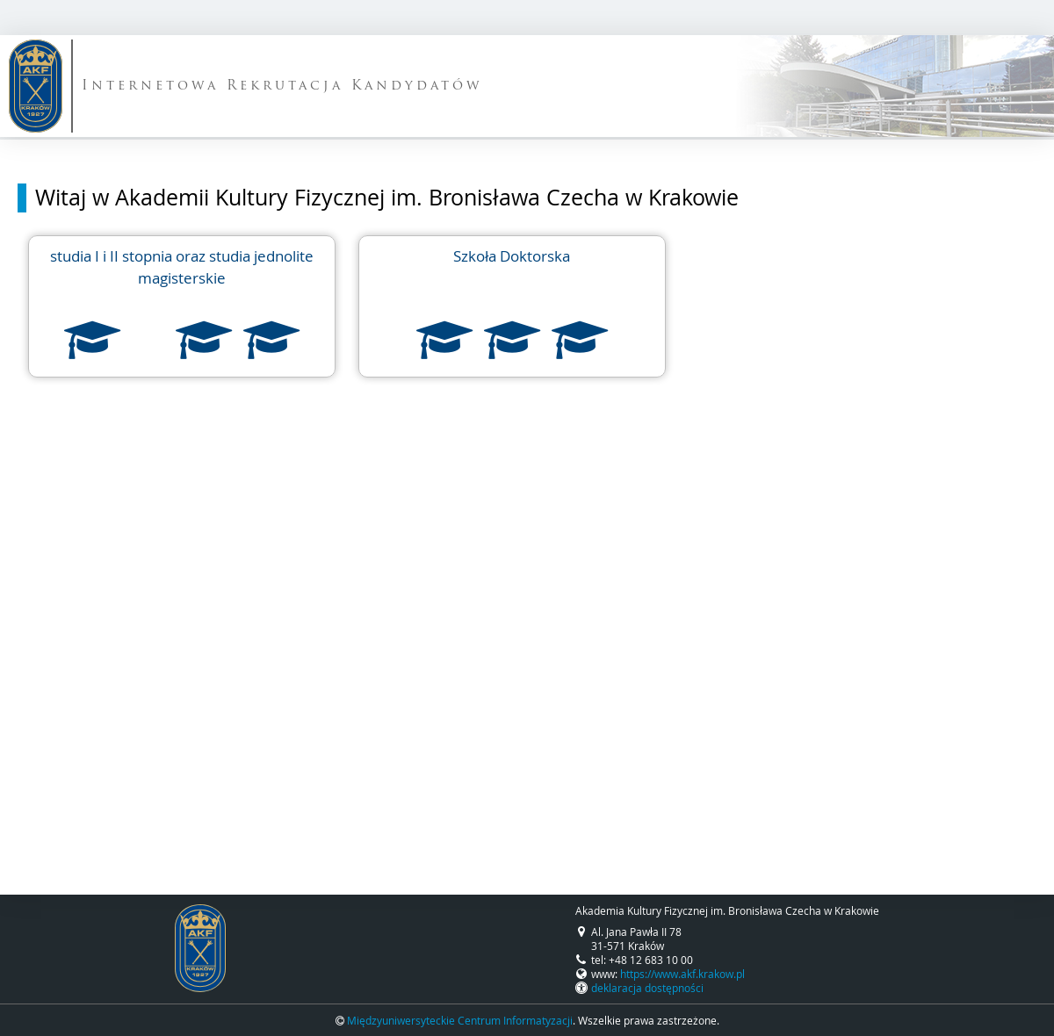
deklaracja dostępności (647, 988)
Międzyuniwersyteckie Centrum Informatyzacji (460, 1020)
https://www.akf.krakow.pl (682, 974)
